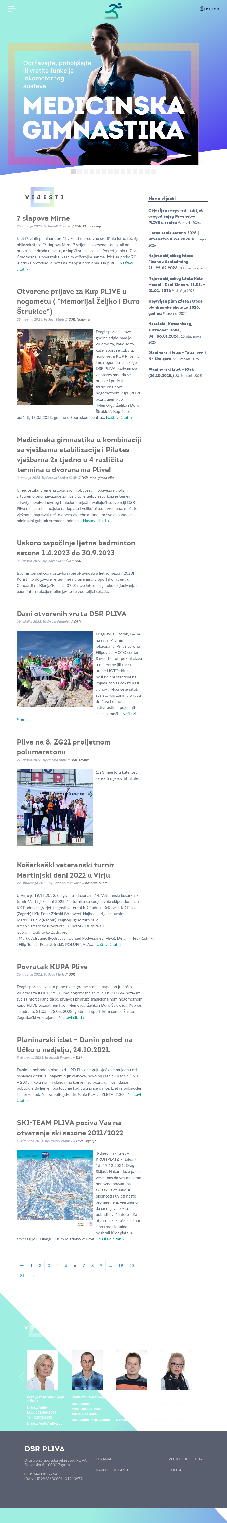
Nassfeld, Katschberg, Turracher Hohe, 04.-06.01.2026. (170, 330)
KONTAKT (177, 1470)
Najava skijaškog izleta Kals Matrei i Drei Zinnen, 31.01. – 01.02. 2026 (176, 284)
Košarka (91, 883)
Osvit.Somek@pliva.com (91, 1420)
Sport (103, 883)
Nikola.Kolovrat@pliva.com (137, 1420)
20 (131, 1265)
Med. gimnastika (101, 477)
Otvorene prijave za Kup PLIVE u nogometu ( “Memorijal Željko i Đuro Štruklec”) (78, 301)
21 (22, 1275)
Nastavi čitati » (119, 417)
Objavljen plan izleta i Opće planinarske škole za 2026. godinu (175, 307)
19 (120, 1265)
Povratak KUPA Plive (52, 966)
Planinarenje (92, 226)
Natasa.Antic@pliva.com (46, 1423)
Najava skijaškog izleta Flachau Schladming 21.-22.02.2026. (170, 262)
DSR (78, 226)
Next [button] (205, 1376)
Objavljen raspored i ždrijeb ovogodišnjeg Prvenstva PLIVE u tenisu (175, 216)
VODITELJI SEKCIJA (186, 1459)
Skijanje (90, 1140)
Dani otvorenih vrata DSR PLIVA (72, 613)
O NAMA (104, 1459)
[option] (46, 1388)
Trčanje (83, 760)
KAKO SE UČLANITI (113, 1470)
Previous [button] (21, 1376)
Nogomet (83, 319)
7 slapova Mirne (43, 218)
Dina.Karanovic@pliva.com (182, 1420)
